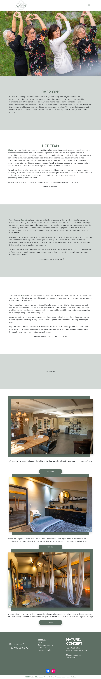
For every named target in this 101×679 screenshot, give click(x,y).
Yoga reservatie (44, 650)
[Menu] (89, 5)
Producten (42, 647)
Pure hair (50, 471)
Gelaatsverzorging (45, 645)
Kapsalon (42, 640)
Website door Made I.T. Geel (65, 677)
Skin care (50, 547)
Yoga (50, 622)
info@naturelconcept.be (76, 650)
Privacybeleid (49, 677)
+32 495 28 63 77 (18, 647)
